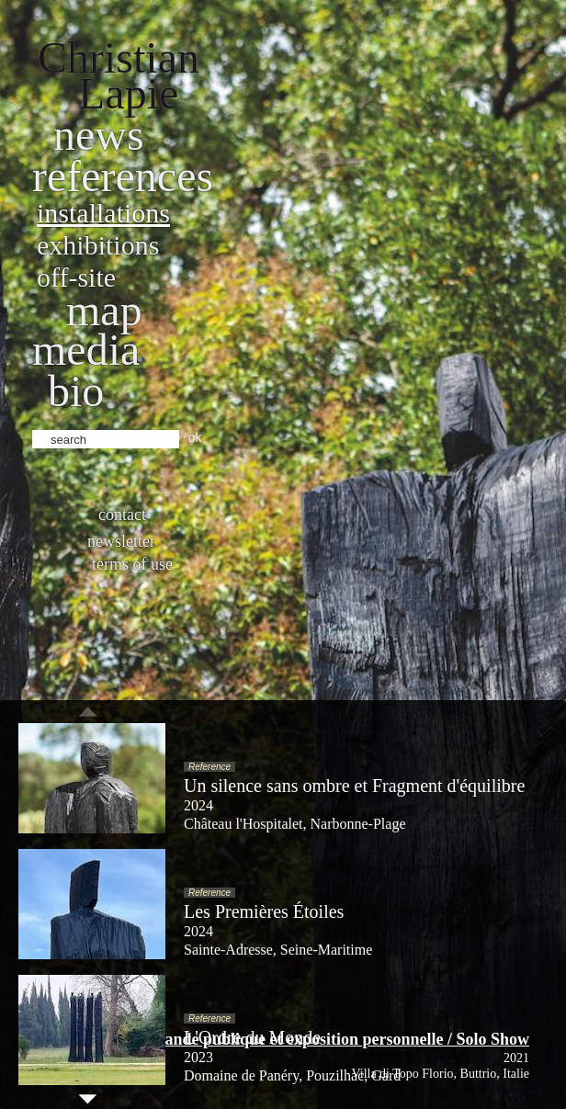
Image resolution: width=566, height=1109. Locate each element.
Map (104, 310)
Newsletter (121, 541)
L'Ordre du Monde (252, 1037)
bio (76, 391)
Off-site (76, 277)
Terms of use (132, 564)
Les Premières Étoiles (264, 911)
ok (195, 437)
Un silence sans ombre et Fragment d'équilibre (354, 785)
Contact (122, 514)
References (122, 176)
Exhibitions (98, 245)
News (98, 134)
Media (86, 349)
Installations (103, 213)
